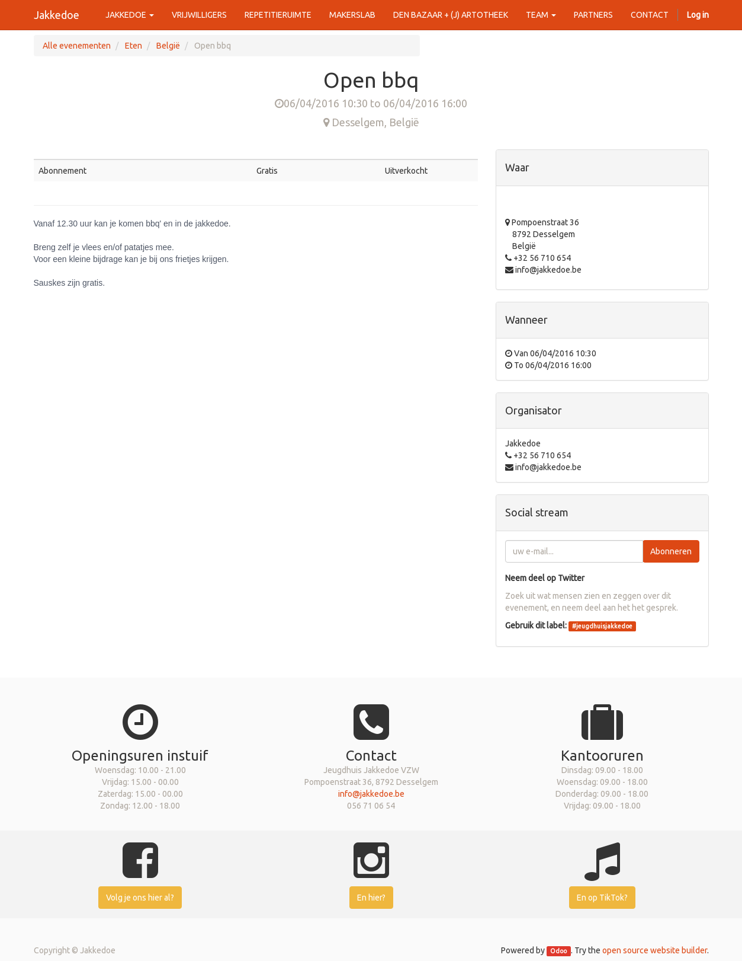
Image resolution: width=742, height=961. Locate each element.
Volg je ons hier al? (140, 897)
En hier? (371, 897)
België (168, 45)
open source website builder (654, 950)
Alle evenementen (77, 45)
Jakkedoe (56, 15)
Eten (133, 45)
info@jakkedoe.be (371, 794)
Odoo (558, 950)
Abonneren (671, 551)
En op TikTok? (602, 897)
